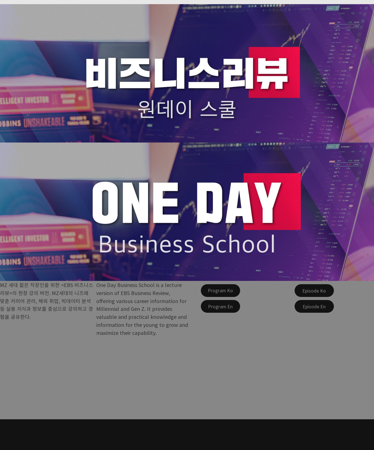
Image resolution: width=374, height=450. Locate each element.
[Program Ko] (220, 290)
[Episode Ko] (314, 290)
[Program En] (220, 306)
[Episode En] (314, 306)
